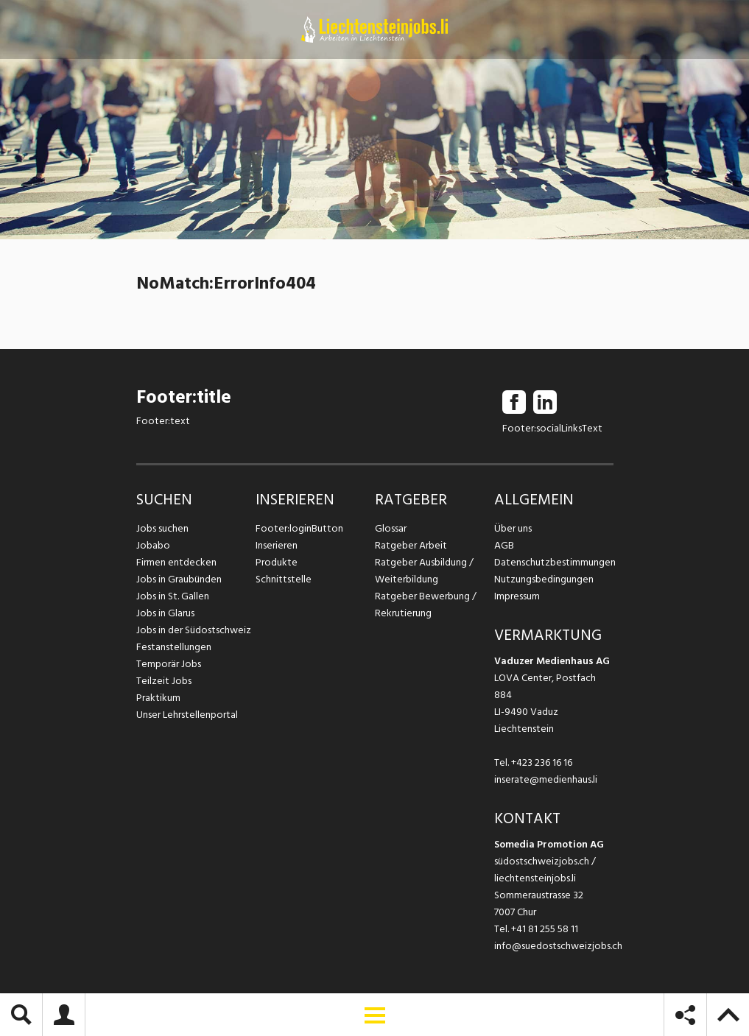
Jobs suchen (162, 528)
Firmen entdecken (176, 562)
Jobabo (153, 545)
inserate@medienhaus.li (545, 779)
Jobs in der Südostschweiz (193, 629)
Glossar (391, 528)
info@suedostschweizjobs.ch (558, 945)
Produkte (277, 562)
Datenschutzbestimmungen (553, 562)
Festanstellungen (173, 646)
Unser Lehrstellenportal (187, 714)
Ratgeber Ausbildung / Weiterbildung (424, 571)
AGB (504, 545)
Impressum (517, 596)
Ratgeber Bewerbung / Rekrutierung (426, 604)
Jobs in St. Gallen (172, 596)
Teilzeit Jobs (163, 680)
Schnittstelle (284, 579)
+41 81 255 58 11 (544, 928)
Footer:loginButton (299, 528)
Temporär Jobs (168, 663)
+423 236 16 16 (541, 762)
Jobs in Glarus (165, 613)
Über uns (513, 528)
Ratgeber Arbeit (411, 545)
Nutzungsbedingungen (544, 579)
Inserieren (277, 545)
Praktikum (158, 697)
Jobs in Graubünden (179, 579)
